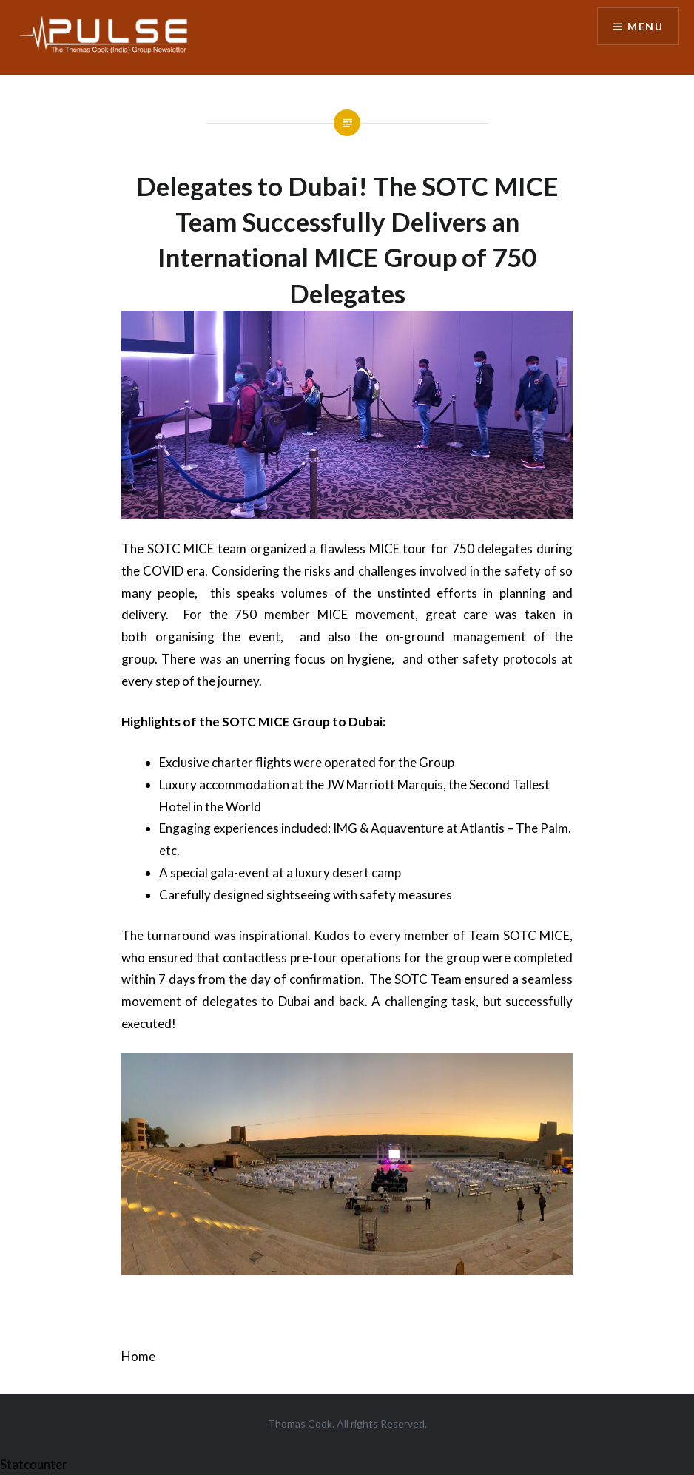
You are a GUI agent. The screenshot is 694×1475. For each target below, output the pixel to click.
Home (138, 1356)
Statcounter (33, 1464)
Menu (645, 26)
